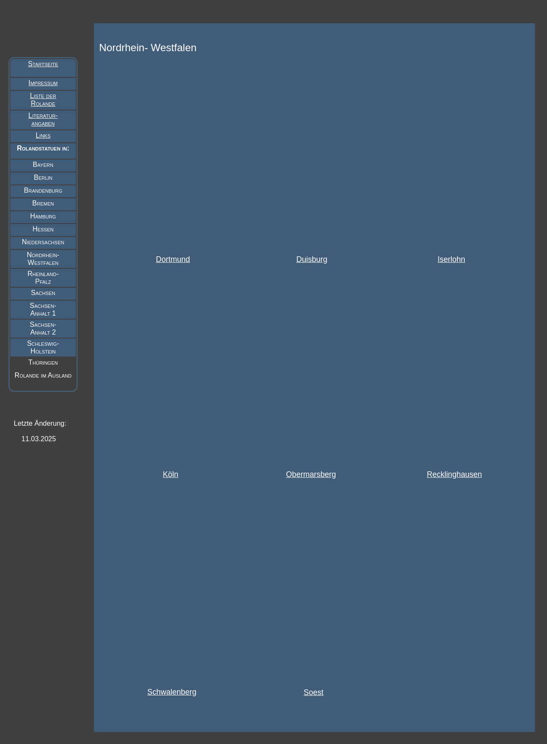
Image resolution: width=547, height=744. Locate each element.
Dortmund (173, 259)
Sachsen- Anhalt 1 (43, 309)
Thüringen (43, 362)
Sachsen (43, 292)
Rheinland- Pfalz (43, 277)
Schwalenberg (171, 692)
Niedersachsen (43, 242)
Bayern (43, 164)
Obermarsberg (311, 474)
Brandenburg (43, 190)
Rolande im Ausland (43, 375)
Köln (170, 474)
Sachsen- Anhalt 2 (43, 328)
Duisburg (311, 259)
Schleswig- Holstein (43, 347)
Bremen (43, 203)
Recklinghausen (454, 474)
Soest (313, 692)
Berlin (43, 177)
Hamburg (43, 216)
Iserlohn (451, 259)
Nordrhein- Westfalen (43, 258)
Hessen (43, 229)
